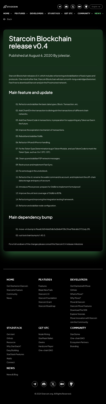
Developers (36, 14)
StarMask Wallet (46, 338)
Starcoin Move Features (81, 306)
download (24, 82)
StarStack (54, 14)
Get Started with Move (80, 286)
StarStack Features (15, 354)
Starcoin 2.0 (44, 294)
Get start (11, 334)
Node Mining (44, 334)
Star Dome (75, 334)
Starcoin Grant (45, 302)
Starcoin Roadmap (47, 306)
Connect (11, 362)
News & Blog (12, 374)
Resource (11, 342)
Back (7, 19)
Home (6, 14)
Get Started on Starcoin (17, 286)
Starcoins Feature (15, 290)
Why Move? (75, 298)
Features (20, 14)
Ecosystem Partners (79, 342)
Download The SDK (78, 310)
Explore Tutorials (77, 314)
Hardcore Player (46, 346)
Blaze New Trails (46, 290)
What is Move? (76, 294)
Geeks (42, 342)
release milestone (75, 244)
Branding (74, 346)
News (98, 14)
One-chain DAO (46, 350)
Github (10, 338)
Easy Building (13, 350)
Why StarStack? (14, 346)
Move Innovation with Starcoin (83, 318)
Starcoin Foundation (48, 298)
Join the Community (79, 322)
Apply (9, 358)
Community (84, 14)
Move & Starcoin (77, 302)
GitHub (73, 290)
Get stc (68, 14)
